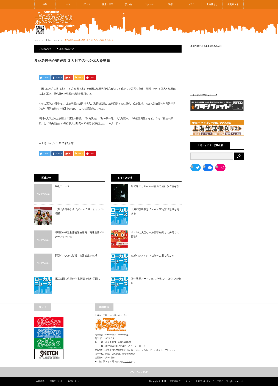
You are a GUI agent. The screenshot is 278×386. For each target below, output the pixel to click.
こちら (127, 362)
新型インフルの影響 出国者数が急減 (76, 255)
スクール (149, 4)
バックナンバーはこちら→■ (203, 94)
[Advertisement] (179, 22)
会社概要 (38, 381)
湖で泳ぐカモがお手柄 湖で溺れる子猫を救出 (156, 186)
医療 (170, 4)
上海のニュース (55, 40)
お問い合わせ (73, 381)
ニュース (65, 4)
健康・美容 (107, 4)
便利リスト (233, 4)
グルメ (86, 4)
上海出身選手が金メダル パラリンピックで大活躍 (80, 211)
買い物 (128, 4)
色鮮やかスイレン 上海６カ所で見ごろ (152, 255)
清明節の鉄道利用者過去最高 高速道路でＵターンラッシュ (79, 234)
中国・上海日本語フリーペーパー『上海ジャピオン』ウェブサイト (193, 381)
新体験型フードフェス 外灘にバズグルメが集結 (156, 281)
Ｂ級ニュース (62, 186)
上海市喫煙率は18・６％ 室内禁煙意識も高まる (155, 211)
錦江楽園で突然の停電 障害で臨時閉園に (77, 279)
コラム (191, 4)
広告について (54, 381)
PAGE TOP (139, 372)
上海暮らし (212, 4)
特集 (45, 4)
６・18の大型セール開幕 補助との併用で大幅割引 (155, 234)
